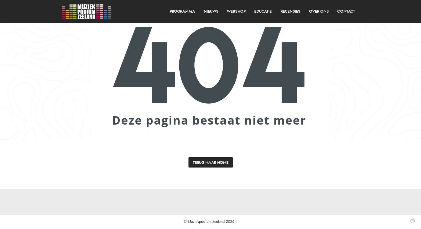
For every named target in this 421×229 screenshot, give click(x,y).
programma (182, 11)
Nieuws (211, 11)
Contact (346, 11)
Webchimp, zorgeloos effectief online (413, 221)
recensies (290, 11)
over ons (319, 11)
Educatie (263, 11)
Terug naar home (210, 163)
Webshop (236, 11)
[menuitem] (182, 12)
